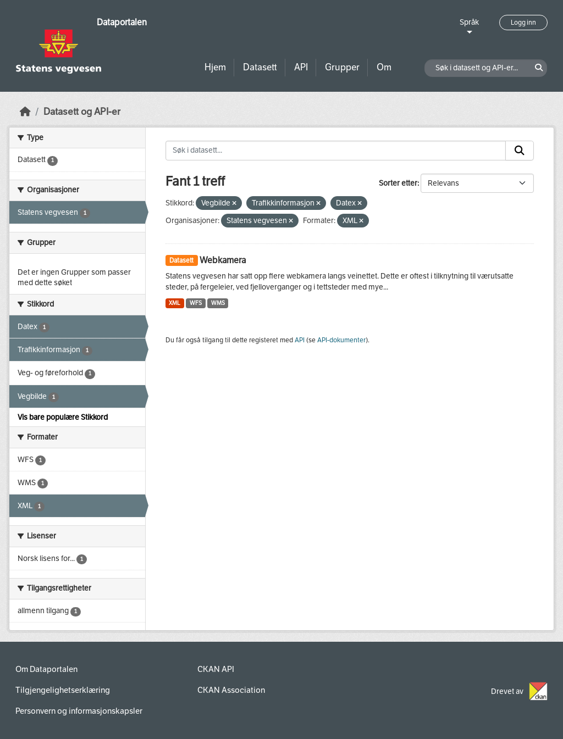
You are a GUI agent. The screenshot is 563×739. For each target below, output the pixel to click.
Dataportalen (122, 22)
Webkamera (223, 260)
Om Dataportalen (46, 669)
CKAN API (215, 669)
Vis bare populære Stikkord (63, 417)
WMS (218, 303)
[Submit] (519, 150)
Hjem (215, 67)
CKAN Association (231, 690)
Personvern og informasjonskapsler (78, 711)
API (301, 67)
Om (384, 67)
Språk (469, 22)
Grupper (342, 67)
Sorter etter (398, 183)
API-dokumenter (341, 340)
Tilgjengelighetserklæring (62, 690)
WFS (196, 303)
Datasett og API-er (81, 112)
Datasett (260, 67)
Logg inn (523, 22)
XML (174, 303)
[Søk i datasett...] (335, 150)
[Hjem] (25, 112)
